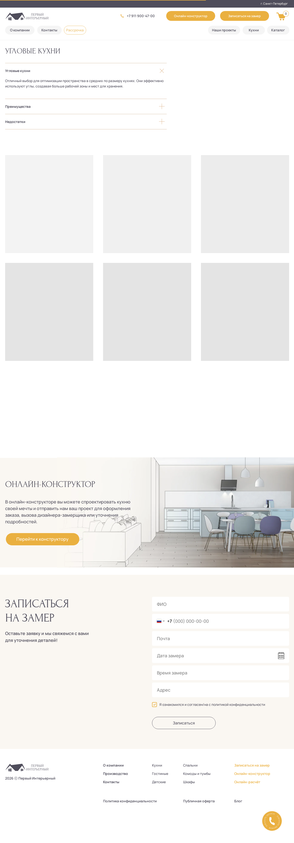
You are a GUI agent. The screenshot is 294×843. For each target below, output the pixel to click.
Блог (238, 801)
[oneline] (220, 690)
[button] (244, 16)
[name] (220, 604)
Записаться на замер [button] (252, 765)
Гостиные (160, 773)
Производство (115, 773)
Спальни (190, 765)
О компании (113, 765)
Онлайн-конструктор (252, 773)
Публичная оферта (199, 801)
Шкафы (189, 782)
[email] (220, 638)
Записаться (184, 723)
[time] (220, 672)
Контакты (111, 782)
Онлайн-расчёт (247, 782)
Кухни (157, 765)
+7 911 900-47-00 (141, 15)
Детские (159, 782)
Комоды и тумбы (197, 773)
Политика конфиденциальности (130, 801)
